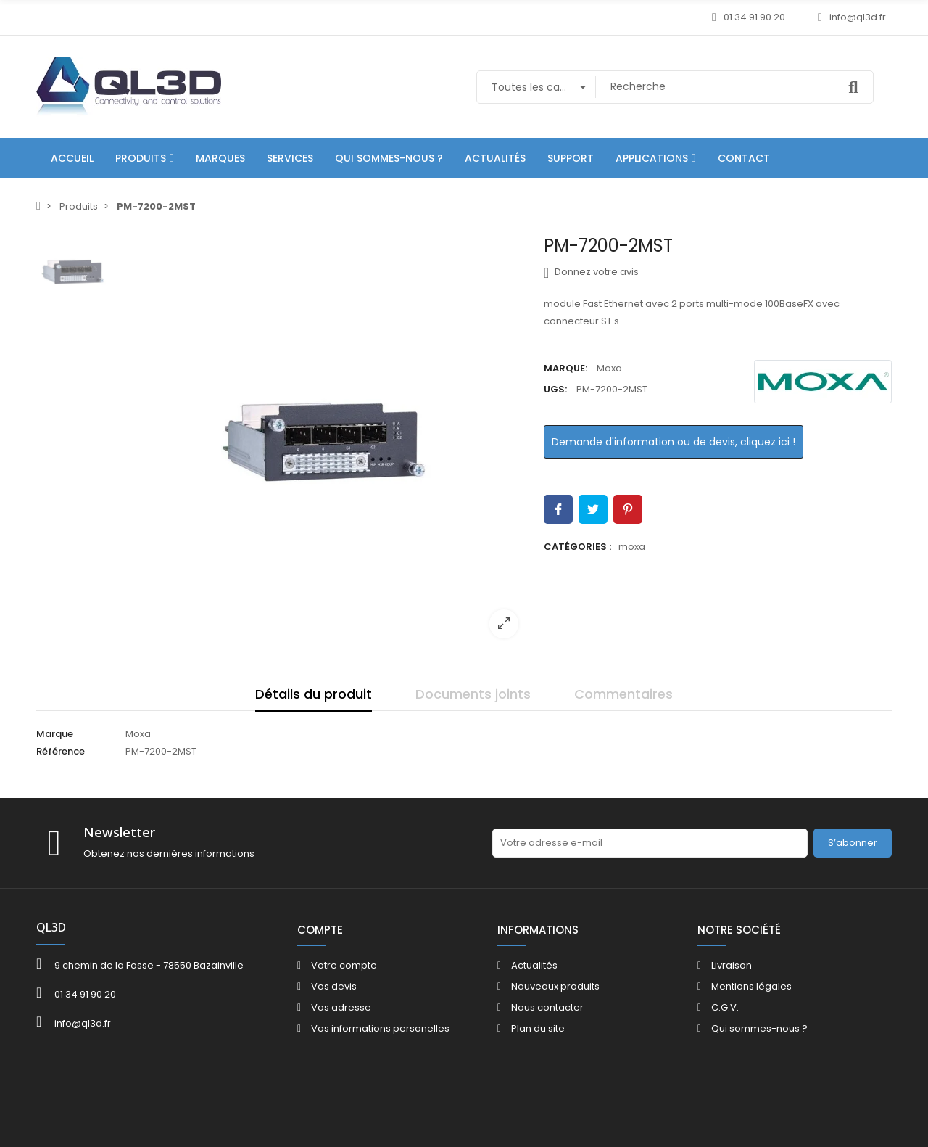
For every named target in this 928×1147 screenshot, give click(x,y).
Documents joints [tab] (473, 694)
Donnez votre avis (591, 272)
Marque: (565, 368)
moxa (631, 547)
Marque (54, 734)
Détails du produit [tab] (313, 694)
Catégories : (577, 547)
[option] (322, 442)
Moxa (609, 368)
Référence (60, 751)
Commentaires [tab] (623, 694)
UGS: (555, 389)
